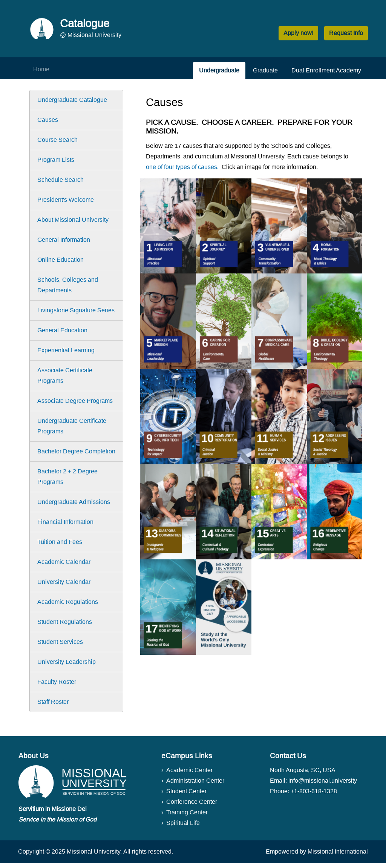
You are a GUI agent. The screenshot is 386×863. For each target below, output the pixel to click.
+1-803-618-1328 (314, 791)
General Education (62, 330)
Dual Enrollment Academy (326, 70)
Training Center (187, 812)
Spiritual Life (183, 823)
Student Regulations (64, 622)
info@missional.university (322, 780)
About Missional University (73, 220)
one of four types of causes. (182, 167)
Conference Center (191, 802)
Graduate (265, 70)
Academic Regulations (67, 602)
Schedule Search (60, 180)
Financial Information (65, 522)
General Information (63, 239)
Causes (47, 120)
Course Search (57, 140)
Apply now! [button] (298, 33)
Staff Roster (53, 702)
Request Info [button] (346, 33)
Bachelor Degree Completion (76, 451)
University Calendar (63, 582)
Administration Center (195, 780)
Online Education (60, 259)
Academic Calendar (63, 562)
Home (41, 69)
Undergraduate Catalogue (72, 100)
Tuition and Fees (59, 542)
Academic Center (189, 770)
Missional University (93, 851)
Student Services (60, 642)
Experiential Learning (66, 350)
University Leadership (66, 662)
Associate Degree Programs (75, 401)
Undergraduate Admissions (73, 502)
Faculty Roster (56, 682)
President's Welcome (65, 200)
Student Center (186, 791)
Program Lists (55, 160)
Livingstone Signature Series (76, 310)
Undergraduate (219, 70)
